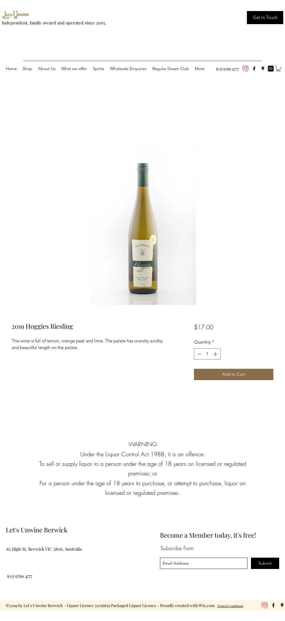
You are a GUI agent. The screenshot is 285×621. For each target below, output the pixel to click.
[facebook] (254, 68)
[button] (278, 68)
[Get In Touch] (265, 17)
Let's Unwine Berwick (36, 529)
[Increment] (216, 354)
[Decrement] (199, 354)
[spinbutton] (207, 354)
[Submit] (265, 563)
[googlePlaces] (263, 68)
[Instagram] (245, 68)
